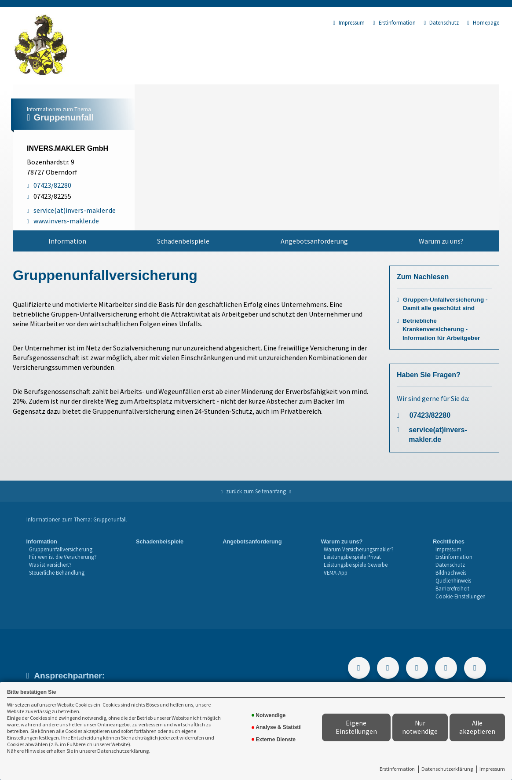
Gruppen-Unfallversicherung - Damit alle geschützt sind (445, 303)
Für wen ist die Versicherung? (63, 556)
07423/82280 (430, 415)
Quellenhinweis (453, 580)
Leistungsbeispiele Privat (352, 556)
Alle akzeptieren (477, 727)
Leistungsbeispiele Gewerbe (356, 564)
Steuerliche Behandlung (56, 572)
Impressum (492, 768)
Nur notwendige (420, 727)
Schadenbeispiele (183, 241)
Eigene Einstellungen (356, 727)
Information (67, 241)
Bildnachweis (450, 572)
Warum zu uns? (441, 241)
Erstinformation (397, 768)
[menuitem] (67, 240)
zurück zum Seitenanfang (256, 491)
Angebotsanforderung (314, 241)
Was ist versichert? (50, 564)
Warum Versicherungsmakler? (359, 549)
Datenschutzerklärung (447, 768)
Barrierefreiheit (452, 588)
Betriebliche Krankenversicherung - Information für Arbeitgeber (441, 329)
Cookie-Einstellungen (460, 596)
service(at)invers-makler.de (438, 434)
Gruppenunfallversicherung (60, 549)
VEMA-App (335, 572)
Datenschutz (441, 22)
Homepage (483, 22)
